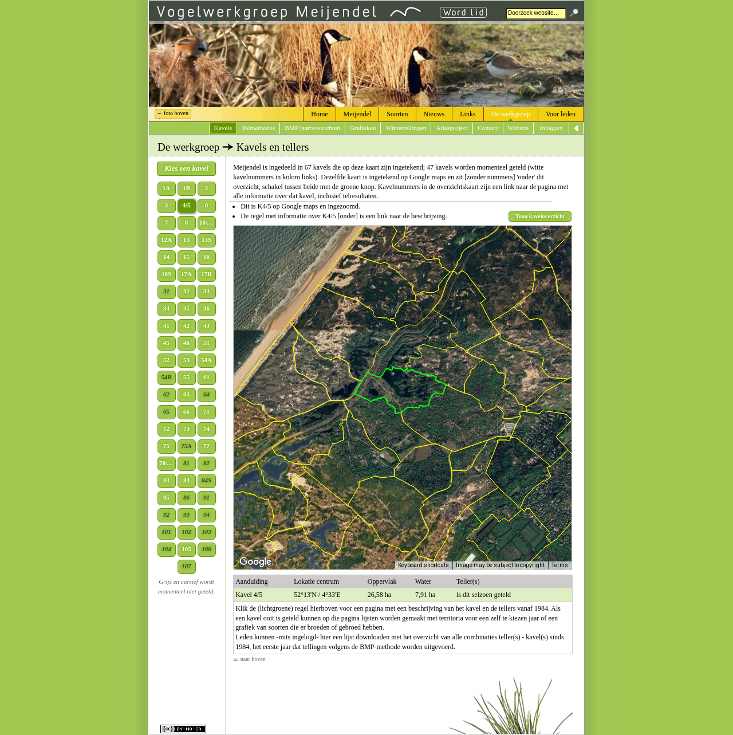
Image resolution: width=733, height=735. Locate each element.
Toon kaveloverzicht (540, 216)
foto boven (176, 113)
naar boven (249, 659)
